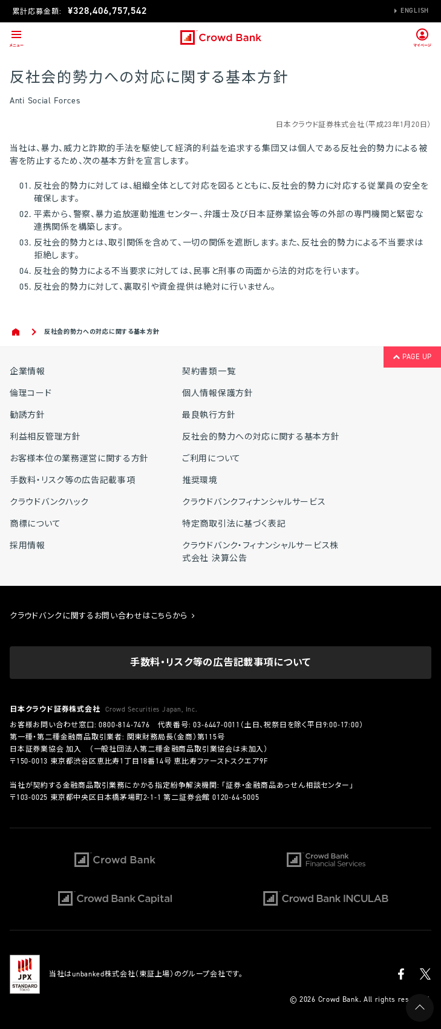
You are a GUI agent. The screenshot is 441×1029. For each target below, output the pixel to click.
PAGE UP (412, 357)
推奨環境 (200, 480)
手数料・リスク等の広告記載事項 (73, 480)
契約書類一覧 (208, 371)
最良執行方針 (208, 415)
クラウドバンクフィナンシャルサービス (254, 502)
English (414, 10)
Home (16, 332)
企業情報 (27, 371)
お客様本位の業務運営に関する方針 (79, 458)
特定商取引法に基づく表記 (234, 524)
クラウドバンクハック (49, 502)
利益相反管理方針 (45, 437)
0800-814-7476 (124, 725)
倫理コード (31, 393)
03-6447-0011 (216, 725)
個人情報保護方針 (217, 393)
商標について (35, 524)
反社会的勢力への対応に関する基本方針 (261, 437)
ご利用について (211, 458)
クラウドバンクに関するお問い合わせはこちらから (102, 616)
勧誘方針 (27, 415)
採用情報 (27, 545)
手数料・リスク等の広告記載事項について (220, 662)
